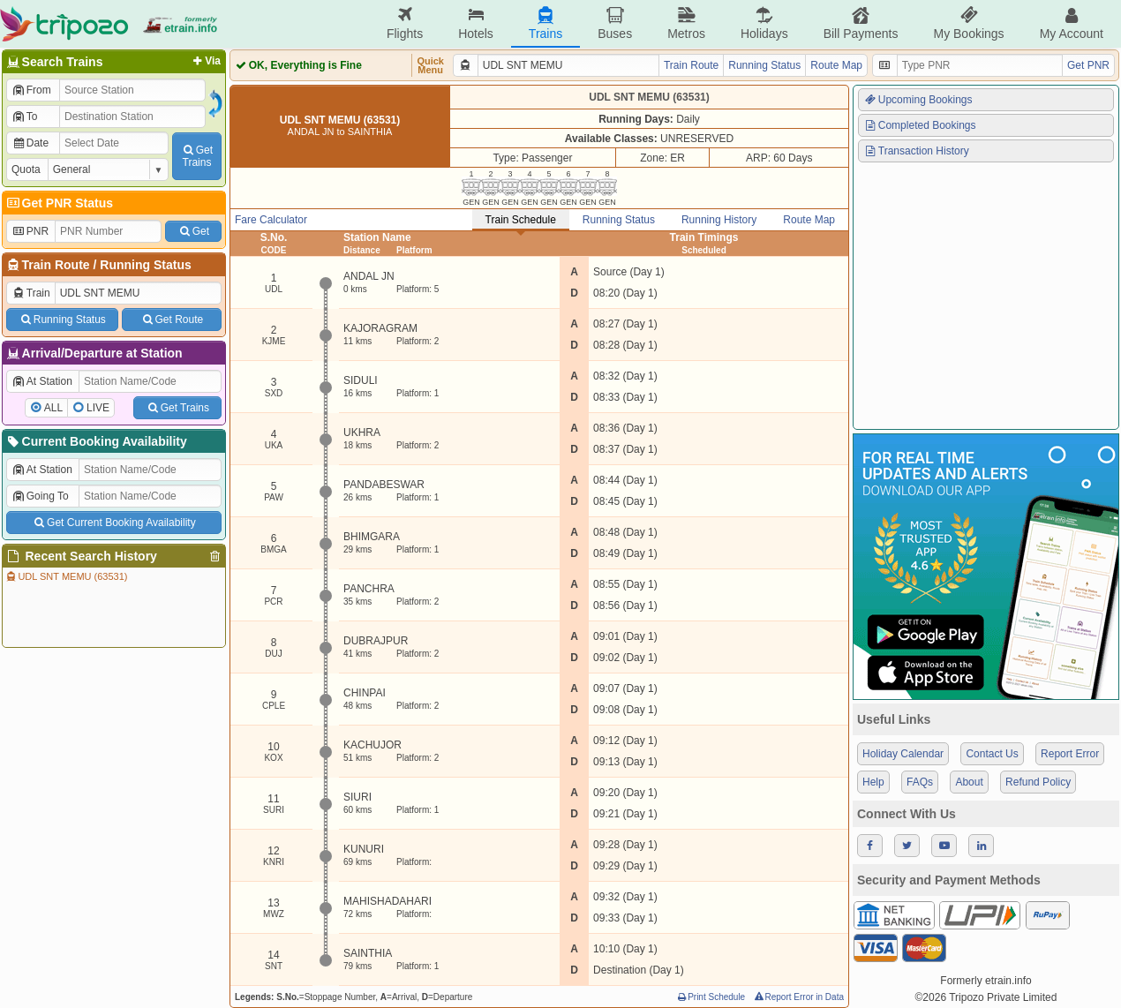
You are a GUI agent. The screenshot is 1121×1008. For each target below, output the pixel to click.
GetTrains (197, 156)
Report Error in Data (798, 997)
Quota (26, 169)
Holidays (764, 23)
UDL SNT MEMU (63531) (65, 576)
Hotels (475, 23)
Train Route (56, 265)
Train (30, 293)
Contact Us (992, 754)
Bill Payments (861, 23)
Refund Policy (1038, 782)
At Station (41, 381)
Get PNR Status (58, 203)
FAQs (920, 782)
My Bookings (968, 23)
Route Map (836, 65)
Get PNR (1088, 65)
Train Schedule (520, 220)
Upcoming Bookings (918, 100)
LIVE (98, 408)
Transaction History (916, 151)
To (24, 116)
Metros (686, 23)
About (968, 782)
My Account (1071, 23)
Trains (545, 23)
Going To (40, 496)
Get (193, 231)
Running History (718, 220)
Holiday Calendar (903, 754)
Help (873, 782)
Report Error (1070, 754)
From (31, 90)
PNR (30, 231)
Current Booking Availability (95, 441)
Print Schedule (710, 997)
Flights (405, 23)
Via (205, 61)
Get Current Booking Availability (113, 522)
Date (30, 143)
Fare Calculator (271, 220)
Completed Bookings (919, 125)
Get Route (171, 319)
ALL (53, 408)
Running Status (145, 265)
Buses (615, 23)
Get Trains (177, 408)
